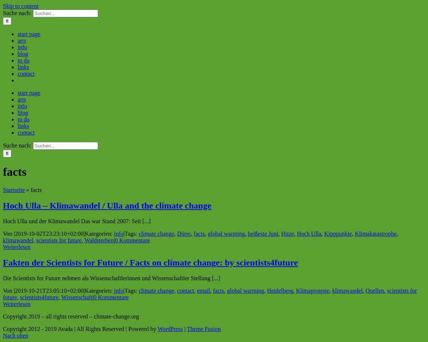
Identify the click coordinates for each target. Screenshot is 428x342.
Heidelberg (280, 291)
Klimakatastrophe (376, 234)
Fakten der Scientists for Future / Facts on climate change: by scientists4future (150, 262)
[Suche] (7, 21)
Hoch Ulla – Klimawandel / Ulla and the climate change (107, 205)
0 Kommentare (132, 240)
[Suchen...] (65, 13)
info (118, 234)
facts (199, 234)
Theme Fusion (204, 329)
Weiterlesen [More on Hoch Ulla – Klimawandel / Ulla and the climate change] (16, 247)
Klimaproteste (313, 291)
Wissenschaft (77, 297)
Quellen (375, 291)
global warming (226, 234)
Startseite (14, 190)
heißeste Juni (263, 234)
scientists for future (59, 240)
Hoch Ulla (309, 234)
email (203, 291)
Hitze (287, 234)
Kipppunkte (338, 234)
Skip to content (21, 6)
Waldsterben (99, 240)
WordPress (170, 329)
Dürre (184, 234)
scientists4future (39, 297)
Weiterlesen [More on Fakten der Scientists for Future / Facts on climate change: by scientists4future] (16, 304)
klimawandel (18, 240)
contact (185, 291)
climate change (156, 234)
